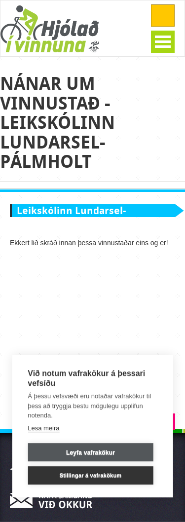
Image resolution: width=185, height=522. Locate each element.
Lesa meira (43, 428)
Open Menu (163, 42)
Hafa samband (54, 500)
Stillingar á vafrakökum (91, 476)
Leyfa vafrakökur (90, 452)
